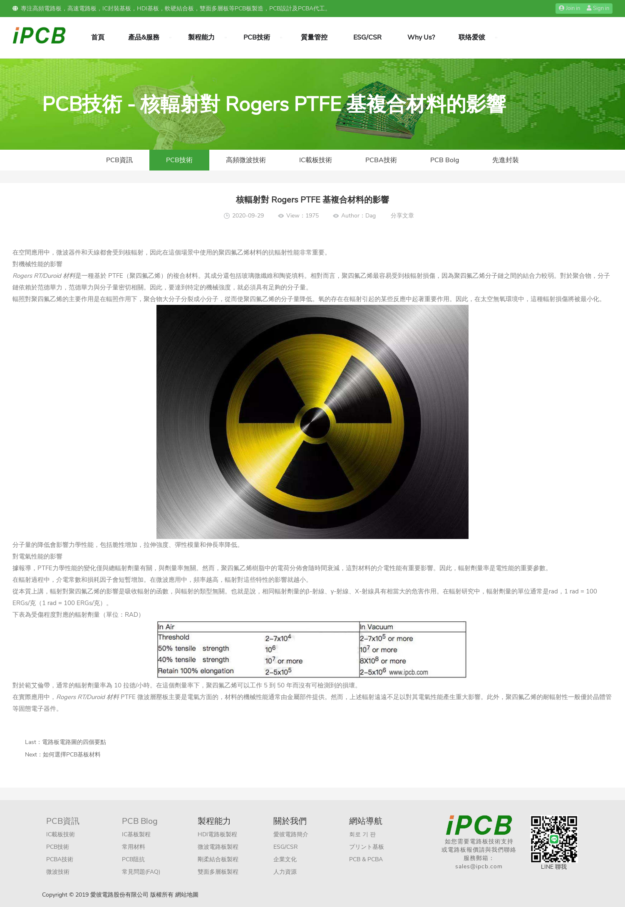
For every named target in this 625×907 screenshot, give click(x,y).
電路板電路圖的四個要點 (74, 742)
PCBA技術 (381, 160)
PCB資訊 (119, 160)
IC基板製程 (136, 834)
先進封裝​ (505, 160)
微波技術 (57, 872)
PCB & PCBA (366, 859)
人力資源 (285, 872)
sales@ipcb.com (479, 866)
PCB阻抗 (133, 859)
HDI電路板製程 (217, 834)
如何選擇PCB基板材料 (72, 755)
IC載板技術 (315, 160)
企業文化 (285, 859)
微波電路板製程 (218, 847)
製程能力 (201, 37)
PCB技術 (256, 37)
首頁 (97, 37)
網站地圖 (186, 895)
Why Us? (421, 37)
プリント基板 (366, 847)
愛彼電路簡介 (290, 834)
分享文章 (402, 216)
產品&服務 (143, 37)
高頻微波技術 (246, 160)
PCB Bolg (444, 160)
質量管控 (314, 37)
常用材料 (133, 847)
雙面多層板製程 (218, 872)
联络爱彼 (472, 37)
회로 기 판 (362, 834)
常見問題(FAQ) (141, 872)
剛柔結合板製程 (218, 859)
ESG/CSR (367, 37)
